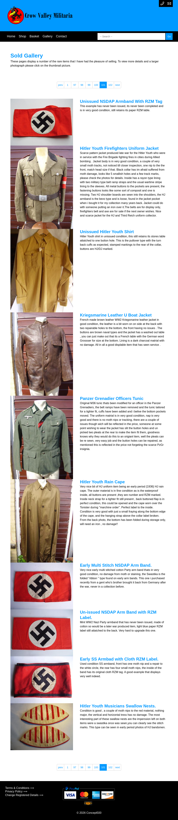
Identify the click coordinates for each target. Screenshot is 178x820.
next (117, 85)
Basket (34, 36)
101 (103, 85)
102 (110, 85)
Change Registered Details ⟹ (24, 795)
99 (89, 85)
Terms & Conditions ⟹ (19, 787)
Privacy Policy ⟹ (16, 791)
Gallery (47, 36)
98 (81, 85)
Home (11, 36)
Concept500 (93, 812)
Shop (22, 36)
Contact (61, 36)
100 (96, 85)
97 (74, 85)
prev (60, 85)
